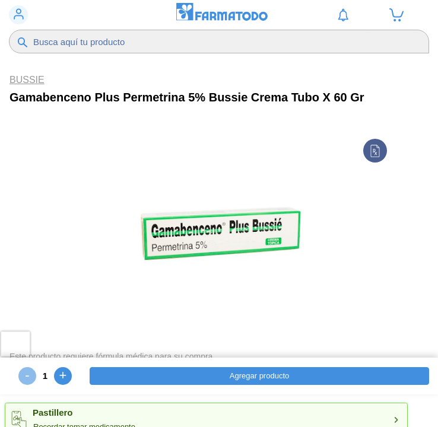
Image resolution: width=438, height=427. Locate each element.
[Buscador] (206, 41)
